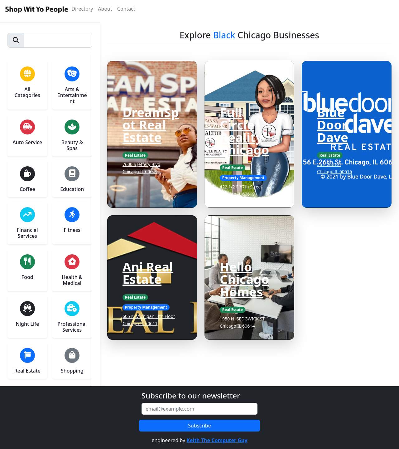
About (105, 8)
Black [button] (224, 35)
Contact (126, 8)
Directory (82, 8)
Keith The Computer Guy (216, 440)
